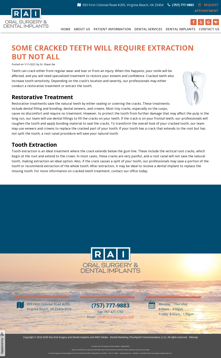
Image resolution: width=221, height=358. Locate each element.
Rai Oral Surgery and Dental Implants (69, 337)
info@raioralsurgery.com (115, 317)
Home (65, 29)
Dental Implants (180, 29)
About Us (82, 29)
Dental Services (148, 29)
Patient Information (112, 29)
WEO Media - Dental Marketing (111, 337)
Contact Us (209, 29)
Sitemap (193, 337)
